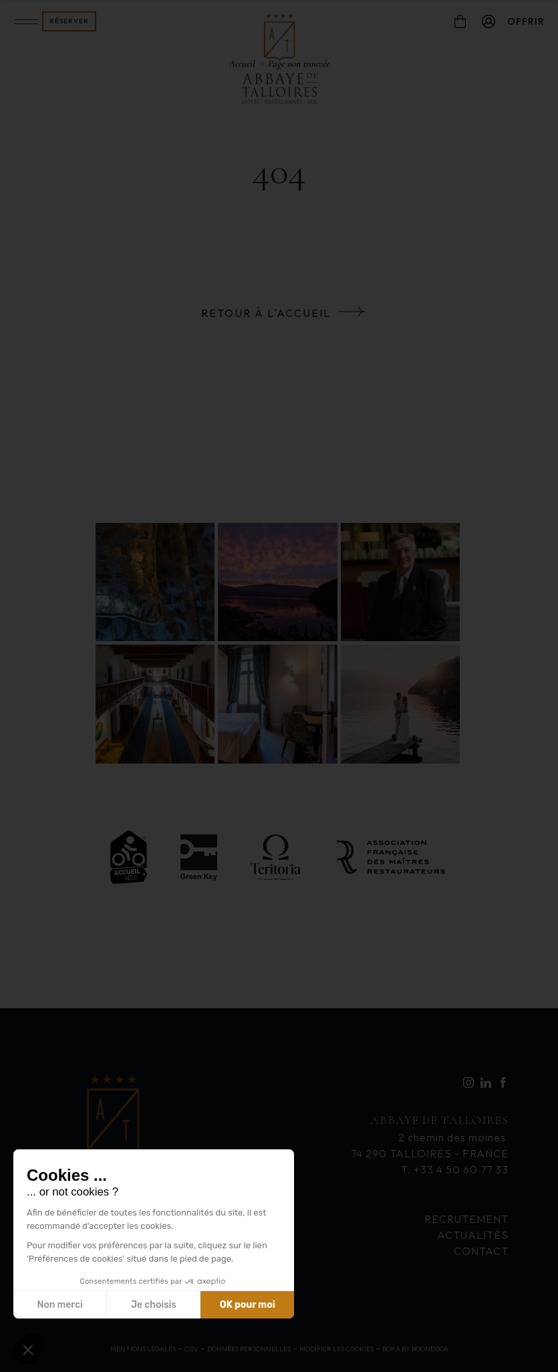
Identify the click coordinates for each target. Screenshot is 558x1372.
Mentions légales (143, 1349)
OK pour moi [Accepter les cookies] (247, 1304)
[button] (28, 1349)
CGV (191, 1349)
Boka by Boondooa (415, 1349)
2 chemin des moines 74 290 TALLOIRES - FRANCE (430, 1135)
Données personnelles (249, 1349)
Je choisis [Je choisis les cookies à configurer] (153, 1304)
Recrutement (466, 1219)
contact (481, 1251)
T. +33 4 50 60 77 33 (455, 1169)
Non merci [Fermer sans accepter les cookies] (59, 1304)
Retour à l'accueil (266, 313)
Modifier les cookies (336, 1349)
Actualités (473, 1235)
